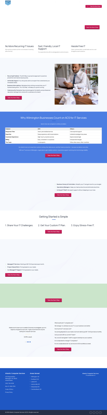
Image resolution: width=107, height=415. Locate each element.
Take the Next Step (93, 6)
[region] (53, 134)
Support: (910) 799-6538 (86, 2)
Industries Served (59, 6)
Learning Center (77, 6)
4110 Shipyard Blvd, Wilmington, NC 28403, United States (11, 378)
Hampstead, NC (35, 387)
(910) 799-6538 (62, 2)
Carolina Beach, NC (36, 389)
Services (49, 6)
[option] (28, 332)
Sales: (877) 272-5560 (73, 2)
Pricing (69, 6)
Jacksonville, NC (35, 384)
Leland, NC (34, 382)
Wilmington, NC (35, 376)
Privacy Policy (9, 392)
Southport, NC (35, 379)
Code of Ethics (9, 389)
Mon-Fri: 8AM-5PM (50, 2)
